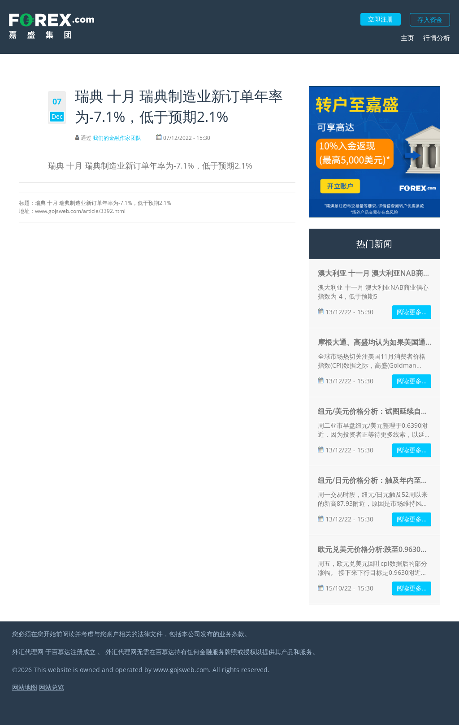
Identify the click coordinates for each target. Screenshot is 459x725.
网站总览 (51, 687)
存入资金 (429, 19)
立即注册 (380, 19)
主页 (407, 37)
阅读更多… (412, 312)
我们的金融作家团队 (117, 138)
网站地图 (24, 687)
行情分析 (436, 37)
